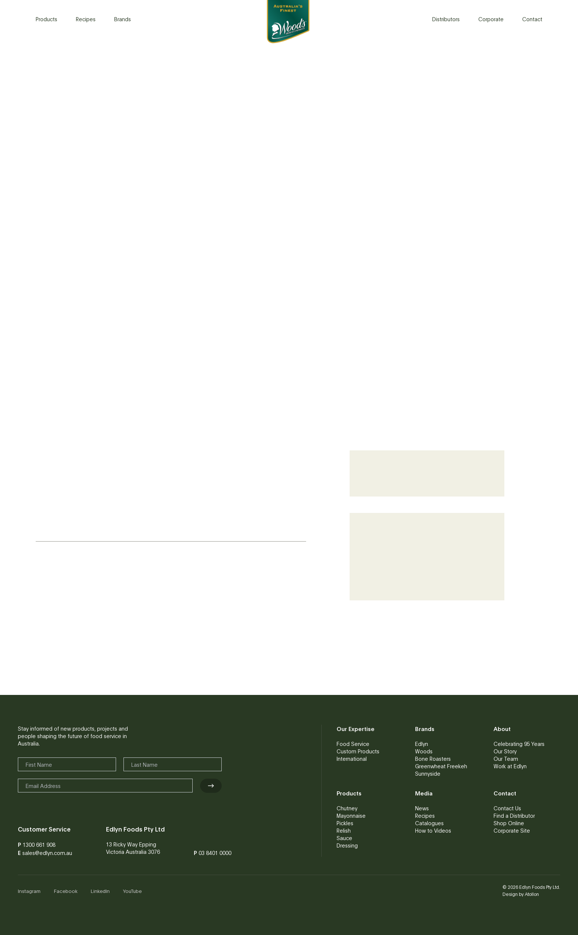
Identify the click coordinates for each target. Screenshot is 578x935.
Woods (424, 751)
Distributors (446, 19)
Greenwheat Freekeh (441, 766)
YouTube (132, 890)
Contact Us (507, 808)
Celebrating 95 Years (519, 743)
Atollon (532, 894)
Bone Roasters (433, 758)
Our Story (505, 751)
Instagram (29, 890)
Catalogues (429, 823)
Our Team (506, 758)
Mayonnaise (351, 815)
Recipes (86, 19)
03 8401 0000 (215, 852)
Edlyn (421, 743)
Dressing (347, 845)
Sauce (344, 838)
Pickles (345, 823)
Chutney (347, 808)
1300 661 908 (39, 844)
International (352, 758)
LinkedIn (100, 890)
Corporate (491, 19)
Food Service (353, 743)
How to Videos (433, 830)
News (422, 808)
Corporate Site (512, 830)
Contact (532, 19)
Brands (122, 19)
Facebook (65, 890)
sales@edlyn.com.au (47, 852)
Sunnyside (427, 773)
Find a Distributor (514, 815)
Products (46, 19)
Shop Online (509, 823)
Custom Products (358, 751)
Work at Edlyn (510, 766)
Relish (344, 830)
